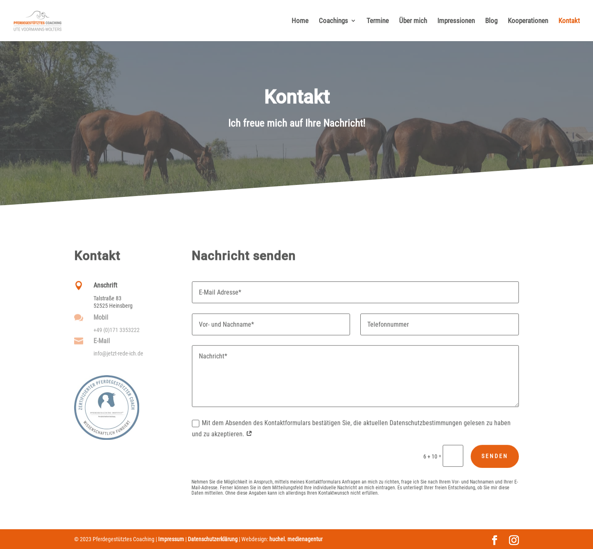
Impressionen (456, 21)
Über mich (413, 21)
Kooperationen (528, 21)
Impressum (171, 539)
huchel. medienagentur (295, 539)
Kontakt (569, 21)
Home (300, 21)
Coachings (333, 21)
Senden (494, 460)
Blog (491, 21)
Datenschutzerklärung (213, 539)
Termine (378, 21)
